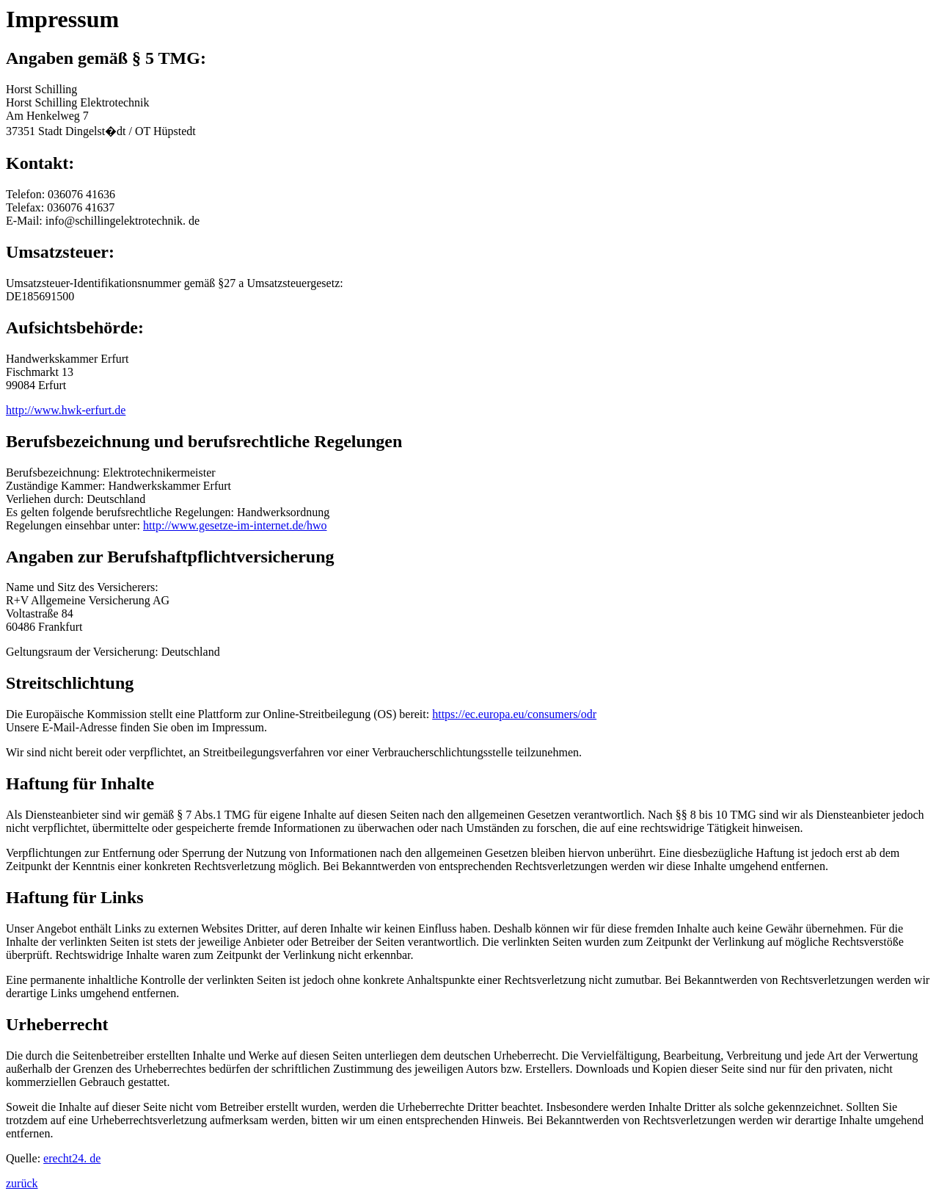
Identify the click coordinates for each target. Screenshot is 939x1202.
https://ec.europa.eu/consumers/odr (514, 714)
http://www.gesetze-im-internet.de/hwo (234, 525)
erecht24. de (72, 1158)
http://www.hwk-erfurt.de (65, 410)
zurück (22, 1183)
